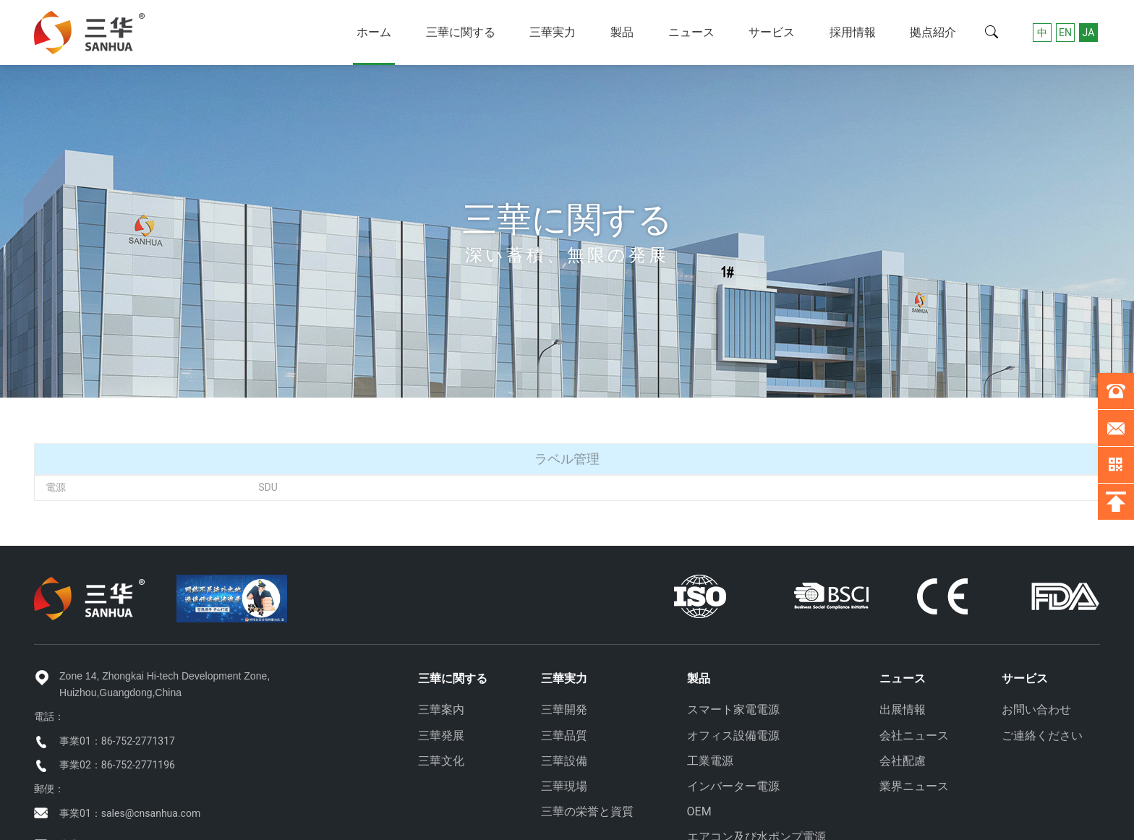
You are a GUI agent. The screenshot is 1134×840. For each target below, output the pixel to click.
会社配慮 (902, 761)
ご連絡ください (1042, 735)
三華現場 (564, 786)
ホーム (374, 32)
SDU (268, 487)
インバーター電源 (733, 786)
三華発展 (441, 735)
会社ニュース (914, 735)
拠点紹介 (933, 32)
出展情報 (902, 709)
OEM (699, 811)
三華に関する (460, 32)
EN (1065, 32)
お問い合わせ (1036, 709)
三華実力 (552, 32)
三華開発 (564, 709)
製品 (622, 32)
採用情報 (853, 32)
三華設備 (564, 761)
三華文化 (441, 761)
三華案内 (441, 709)
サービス (772, 32)
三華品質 (564, 735)
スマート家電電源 (733, 709)
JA (1089, 32)
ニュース (691, 32)
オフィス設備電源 (733, 735)
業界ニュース (914, 786)
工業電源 (710, 761)
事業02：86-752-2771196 (117, 765)
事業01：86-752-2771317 (117, 741)
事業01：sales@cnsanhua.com (129, 813)
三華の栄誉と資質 (587, 811)
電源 (56, 487)
